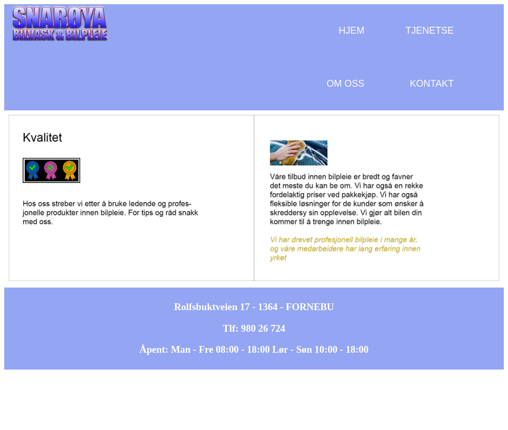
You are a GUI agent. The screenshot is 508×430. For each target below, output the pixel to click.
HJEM (351, 30)
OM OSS (345, 83)
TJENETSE (429, 30)
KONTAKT (432, 83)
